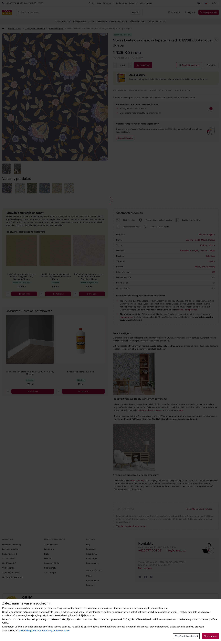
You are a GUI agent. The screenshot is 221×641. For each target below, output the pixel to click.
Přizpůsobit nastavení (186, 636)
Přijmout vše (210, 636)
